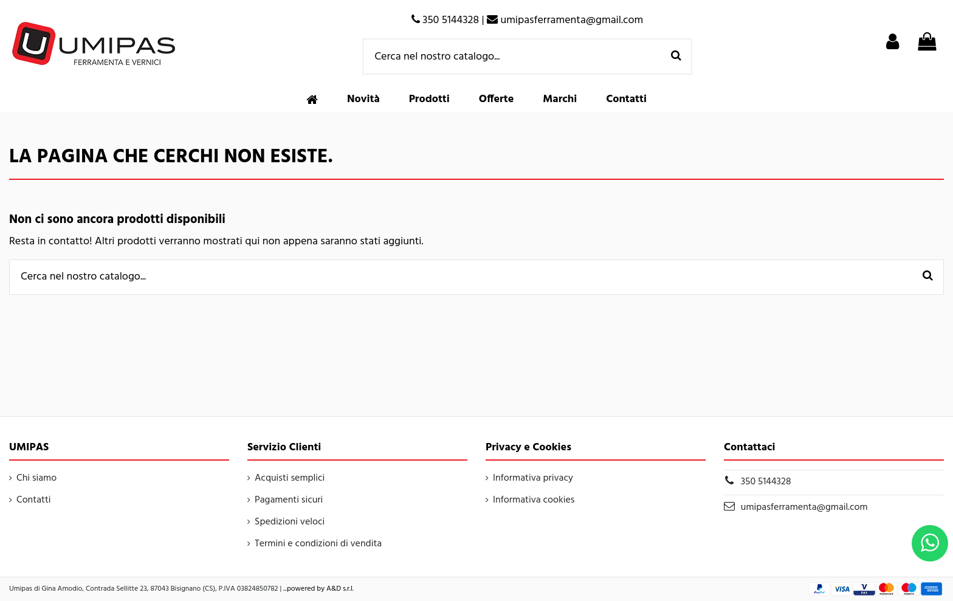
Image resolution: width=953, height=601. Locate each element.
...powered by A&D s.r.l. (318, 589)
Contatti (33, 500)
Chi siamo (36, 478)
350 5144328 (766, 482)
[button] (429, 100)
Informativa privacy (533, 478)
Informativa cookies (533, 500)
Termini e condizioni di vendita (318, 544)
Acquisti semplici (290, 478)
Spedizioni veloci (290, 522)
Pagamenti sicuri (289, 500)
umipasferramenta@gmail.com (804, 507)
